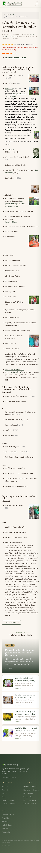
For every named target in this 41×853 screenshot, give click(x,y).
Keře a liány (6, 790)
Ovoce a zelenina (8, 800)
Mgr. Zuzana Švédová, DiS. (14, 369)
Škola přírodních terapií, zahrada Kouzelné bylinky (15, 204)
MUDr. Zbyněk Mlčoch (13, 372)
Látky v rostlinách (29, 800)
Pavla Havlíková (11, 222)
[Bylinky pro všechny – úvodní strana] (12, 3)
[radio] (3, 44)
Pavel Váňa (9, 88)
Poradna (5, 821)
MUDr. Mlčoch (7, 825)
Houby (4, 797)
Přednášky (5, 818)
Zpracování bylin (8, 814)
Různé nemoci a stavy (31, 790)
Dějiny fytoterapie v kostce (15, 57)
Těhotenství (27, 797)
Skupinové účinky (29, 804)
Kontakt (5, 828)
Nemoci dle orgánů (30, 786)
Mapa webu (6, 832)
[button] (37, 3)
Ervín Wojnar (9, 149)
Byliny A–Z (5, 786)
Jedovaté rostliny (8, 804)
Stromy (4, 793)
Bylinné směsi (28, 793)
